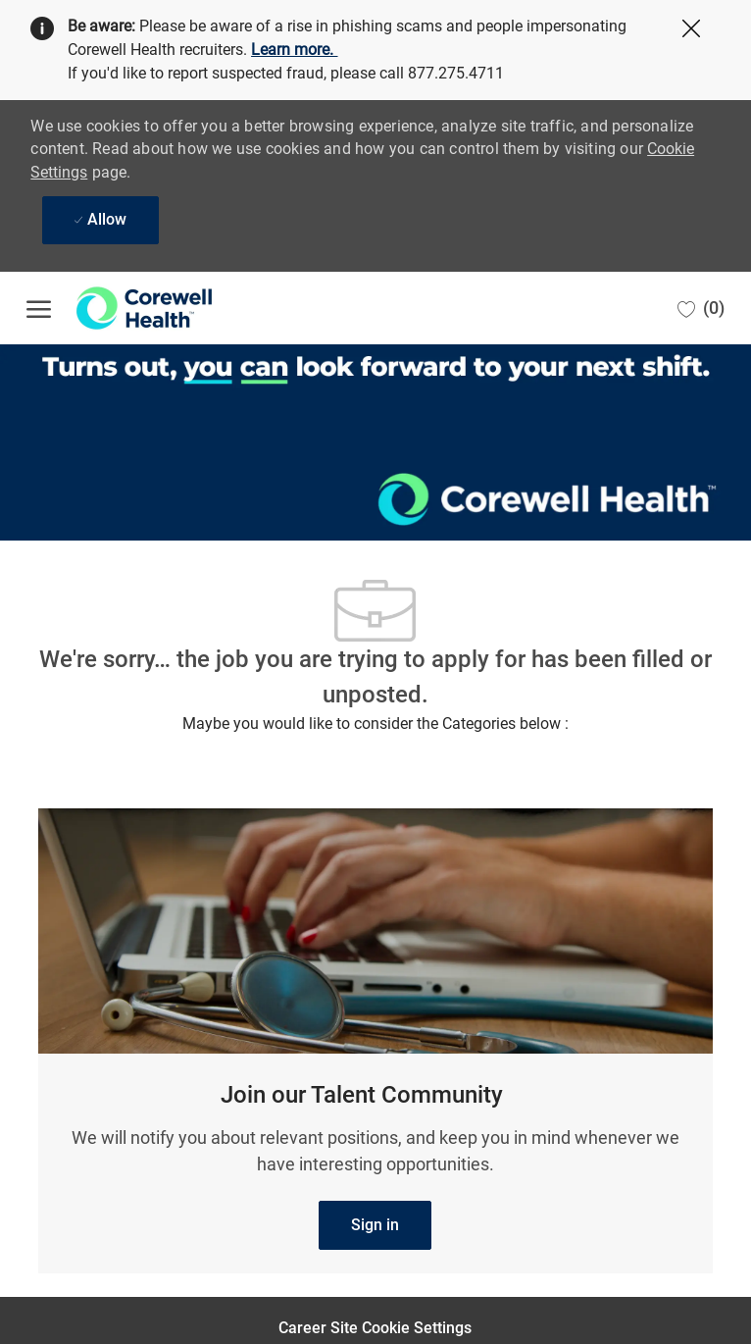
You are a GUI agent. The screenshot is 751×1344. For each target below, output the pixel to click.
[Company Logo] (124, 308)
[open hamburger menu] (38, 308)
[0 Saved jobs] (701, 308)
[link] (375, 1225)
